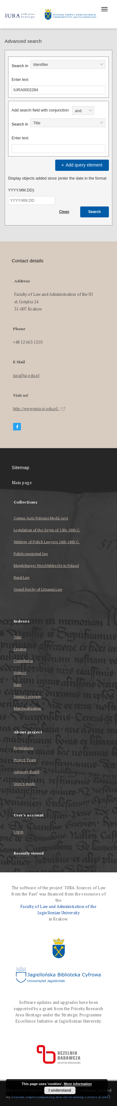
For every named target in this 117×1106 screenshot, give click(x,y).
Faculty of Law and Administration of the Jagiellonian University (58, 909)
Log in (19, 832)
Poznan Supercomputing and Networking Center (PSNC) (61, 1096)
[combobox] (67, 64)
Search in (20, 66)
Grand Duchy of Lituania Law (38, 589)
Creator (20, 649)
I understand (60, 1090)
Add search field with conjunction (40, 110)
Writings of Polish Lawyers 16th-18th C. (47, 541)
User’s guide (24, 783)
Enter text (20, 79)
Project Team (25, 759)
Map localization (27, 708)
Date (18, 684)
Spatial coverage (27, 696)
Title (18, 637)
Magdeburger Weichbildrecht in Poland (46, 565)
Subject (20, 672)
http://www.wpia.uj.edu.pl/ (39, 408)
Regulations (24, 748)
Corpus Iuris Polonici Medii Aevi (41, 518)
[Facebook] (17, 426)
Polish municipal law (31, 553)
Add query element (81, 164)
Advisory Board (27, 771)
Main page (22, 482)
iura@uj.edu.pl (26, 375)
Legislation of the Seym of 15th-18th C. (47, 530)
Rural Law (22, 577)
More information (78, 1084)
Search (94, 212)
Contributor (23, 660)
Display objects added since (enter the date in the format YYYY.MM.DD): (57, 184)
